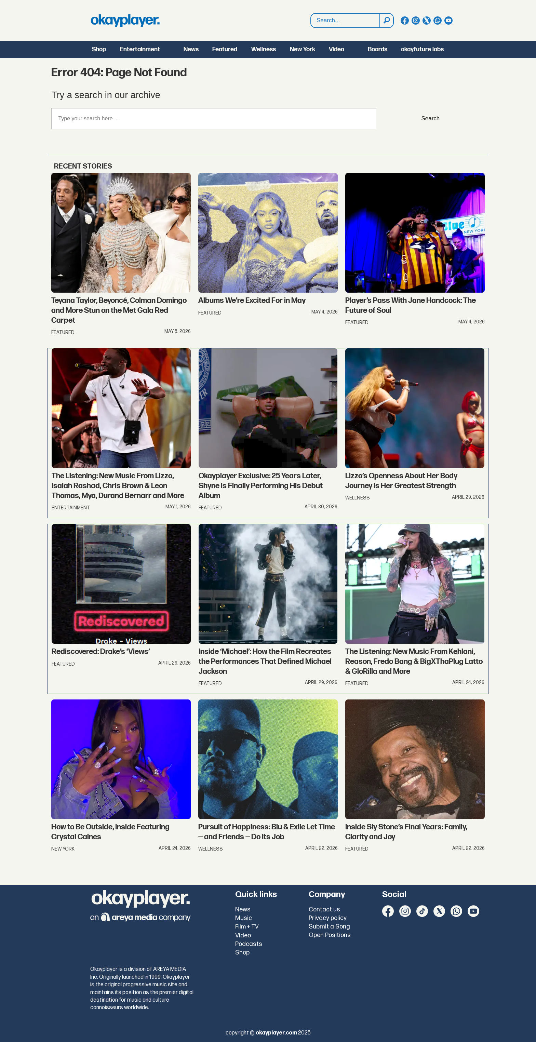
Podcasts (248, 944)
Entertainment (140, 49)
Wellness (263, 49)
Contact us (324, 909)
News (191, 49)
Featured (224, 49)
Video (336, 49)
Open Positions (330, 935)
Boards (377, 49)
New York (302, 49)
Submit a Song (329, 926)
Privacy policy (328, 918)
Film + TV (247, 926)
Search (430, 118)
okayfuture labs (422, 49)
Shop (99, 49)
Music (243, 918)
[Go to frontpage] (125, 20)
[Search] (386, 20)
